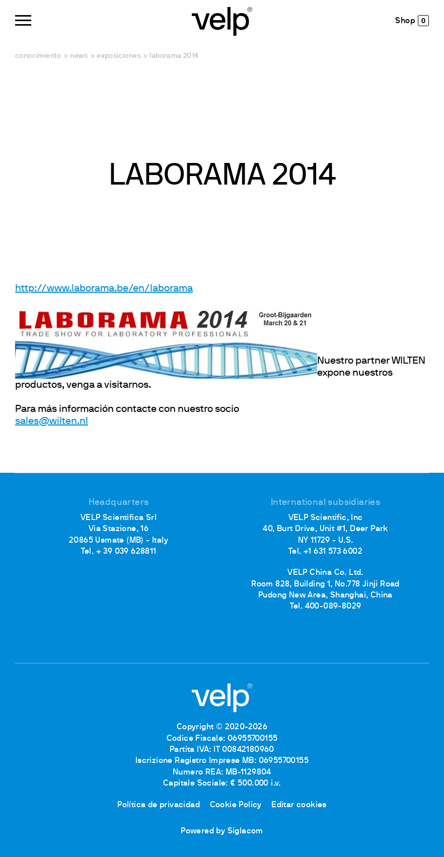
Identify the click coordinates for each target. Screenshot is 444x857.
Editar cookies (299, 805)
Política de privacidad (158, 805)
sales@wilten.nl (51, 421)
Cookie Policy (236, 805)
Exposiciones (119, 56)
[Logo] (222, 20)
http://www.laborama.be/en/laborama (104, 288)
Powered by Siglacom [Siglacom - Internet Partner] (222, 831)
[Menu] (23, 20)
